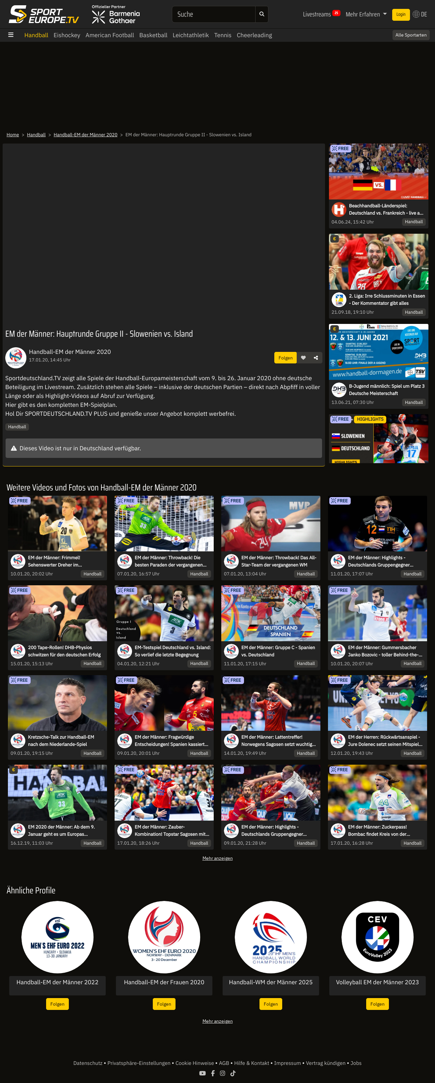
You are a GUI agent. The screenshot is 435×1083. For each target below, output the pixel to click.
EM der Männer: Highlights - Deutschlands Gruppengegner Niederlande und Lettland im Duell (383, 561)
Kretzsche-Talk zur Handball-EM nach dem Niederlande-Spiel (61, 740)
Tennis (222, 35)
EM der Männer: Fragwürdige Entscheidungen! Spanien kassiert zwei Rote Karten (169, 741)
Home (13, 135)
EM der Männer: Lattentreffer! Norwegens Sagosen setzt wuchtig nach (276, 741)
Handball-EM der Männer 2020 (86, 135)
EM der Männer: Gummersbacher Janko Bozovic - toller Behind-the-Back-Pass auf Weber (383, 651)
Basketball (153, 35)
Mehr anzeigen (218, 858)
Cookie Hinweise (195, 1063)
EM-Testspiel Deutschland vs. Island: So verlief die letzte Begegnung (173, 651)
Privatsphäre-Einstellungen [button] (139, 1063)
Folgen (286, 358)
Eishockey (67, 35)
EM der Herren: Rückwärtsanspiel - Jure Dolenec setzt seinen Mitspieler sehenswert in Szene (385, 741)
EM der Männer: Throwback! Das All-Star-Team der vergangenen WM (278, 561)
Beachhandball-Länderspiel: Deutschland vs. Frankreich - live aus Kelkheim (386, 210)
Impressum (288, 1063)
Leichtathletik (191, 35)
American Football (110, 35)
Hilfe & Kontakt (252, 1063)
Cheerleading (254, 35)
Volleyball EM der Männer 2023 (377, 982)
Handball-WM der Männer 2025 (271, 982)
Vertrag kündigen (326, 1063)
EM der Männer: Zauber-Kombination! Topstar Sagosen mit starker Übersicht (170, 831)
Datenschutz (88, 1063)
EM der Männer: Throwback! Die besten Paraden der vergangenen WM (169, 561)
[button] (303, 358)
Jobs (356, 1063)
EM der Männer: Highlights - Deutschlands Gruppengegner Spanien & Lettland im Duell (272, 831)
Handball (36, 35)
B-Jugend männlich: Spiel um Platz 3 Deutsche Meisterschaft (387, 389)
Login (401, 14)
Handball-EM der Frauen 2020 (164, 982)
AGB (225, 1063)
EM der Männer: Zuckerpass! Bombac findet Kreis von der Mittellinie (377, 831)
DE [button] (420, 14)
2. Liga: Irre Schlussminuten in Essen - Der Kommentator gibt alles (387, 299)
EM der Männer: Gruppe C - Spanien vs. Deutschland (278, 651)
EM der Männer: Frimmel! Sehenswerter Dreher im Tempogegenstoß (54, 561)
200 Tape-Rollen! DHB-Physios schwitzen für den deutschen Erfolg (64, 651)
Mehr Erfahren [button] (363, 14)
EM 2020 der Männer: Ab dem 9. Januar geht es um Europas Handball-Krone (61, 831)
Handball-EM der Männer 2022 (57, 982)
